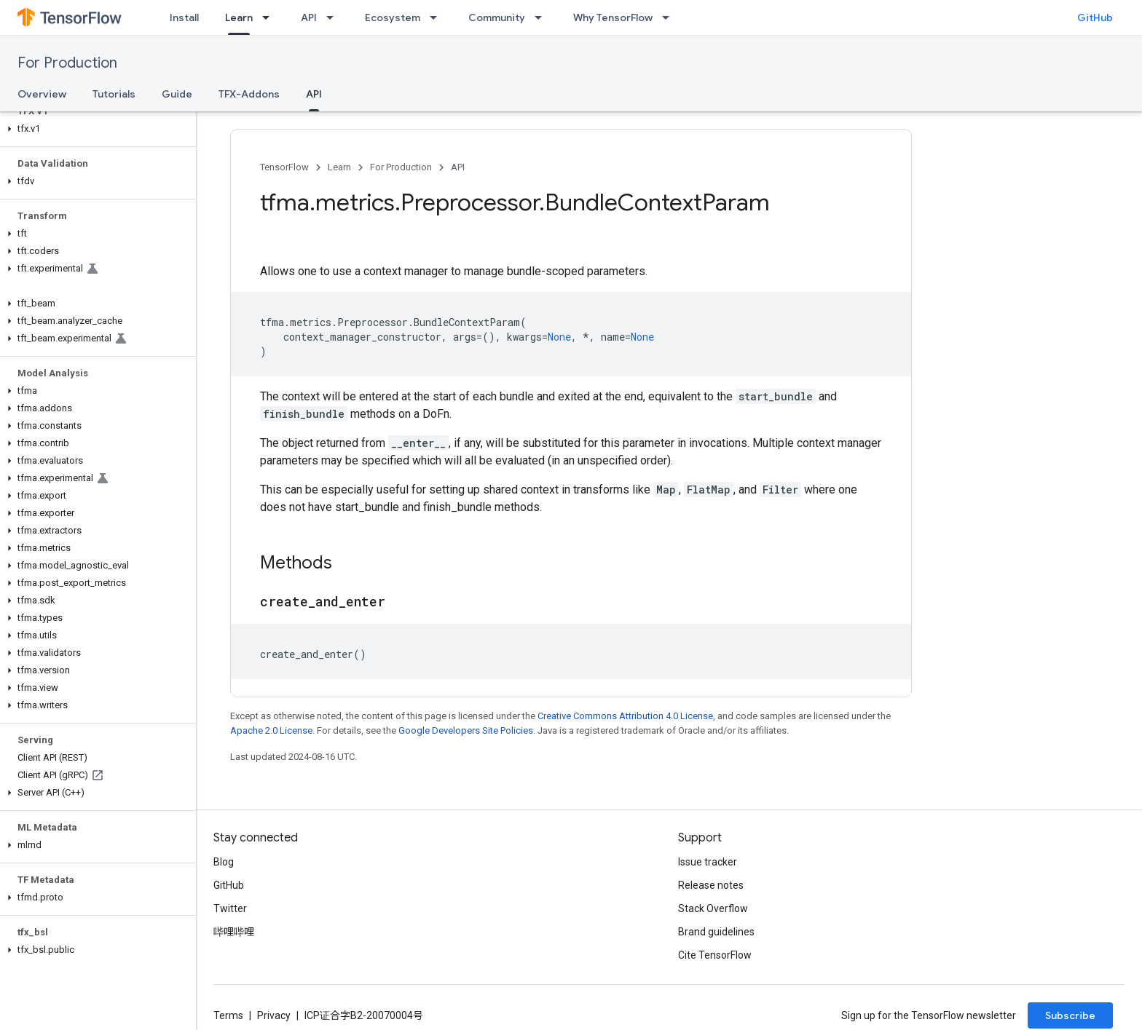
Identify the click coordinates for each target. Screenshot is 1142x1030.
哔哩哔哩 (233, 932)
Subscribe (1070, 1015)
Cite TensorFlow (715, 955)
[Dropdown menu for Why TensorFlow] (670, 17)
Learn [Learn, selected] (239, 17)
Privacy (274, 1015)
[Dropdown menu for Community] (542, 17)
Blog (223, 862)
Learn (339, 167)
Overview (41, 93)
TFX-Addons (249, 93)
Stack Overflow (713, 908)
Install (184, 17)
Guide (177, 93)
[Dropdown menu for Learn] (270, 17)
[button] (95, 129)
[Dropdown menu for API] (334, 17)
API (309, 17)
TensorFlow (284, 167)
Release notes (711, 885)
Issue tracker (707, 862)
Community (496, 17)
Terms (228, 1015)
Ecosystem (392, 17)
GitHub (1095, 17)
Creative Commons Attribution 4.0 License (625, 715)
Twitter (230, 908)
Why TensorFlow (613, 17)
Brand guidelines (716, 932)
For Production (67, 63)
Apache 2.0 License (271, 730)
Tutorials (113, 93)
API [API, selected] (314, 93)
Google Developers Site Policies (465, 730)
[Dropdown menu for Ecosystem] (437, 17)
